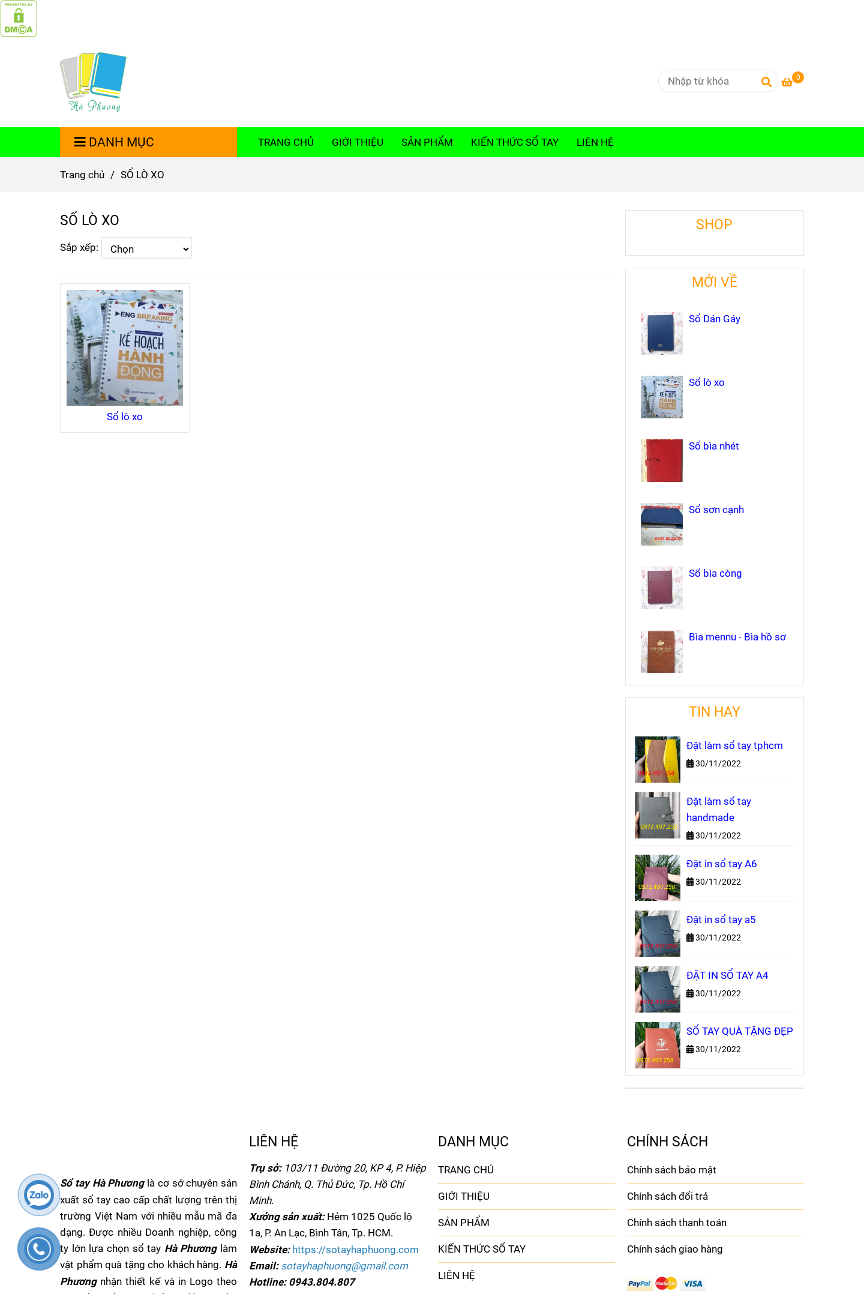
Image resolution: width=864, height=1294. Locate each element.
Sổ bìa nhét (714, 446)
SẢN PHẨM (427, 142)
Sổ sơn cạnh (716, 509)
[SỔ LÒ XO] (18, 17)
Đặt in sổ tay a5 (721, 919)
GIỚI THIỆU (357, 142)
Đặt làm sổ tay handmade (718, 809)
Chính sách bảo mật (671, 1170)
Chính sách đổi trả (667, 1196)
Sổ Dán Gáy (714, 318)
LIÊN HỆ (595, 142)
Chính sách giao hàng (675, 1249)
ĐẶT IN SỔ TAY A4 (727, 975)
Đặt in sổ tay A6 (721, 864)
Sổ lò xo (125, 417)
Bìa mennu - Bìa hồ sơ (737, 636)
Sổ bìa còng (715, 573)
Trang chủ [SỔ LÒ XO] (82, 175)
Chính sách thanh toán (677, 1223)
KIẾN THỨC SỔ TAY (515, 142)
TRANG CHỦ (286, 142)
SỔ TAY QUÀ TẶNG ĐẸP (739, 1031)
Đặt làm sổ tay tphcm (734, 745)
